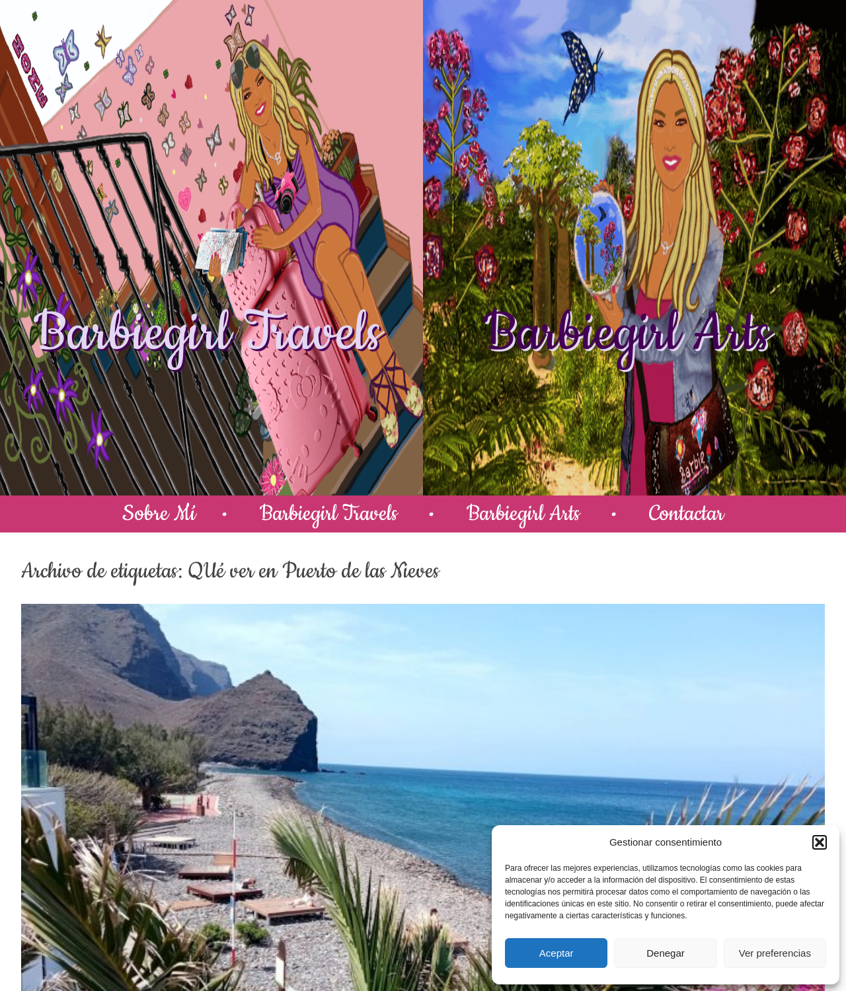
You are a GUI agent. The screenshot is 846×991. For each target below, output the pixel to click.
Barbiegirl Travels (207, 333)
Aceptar (556, 953)
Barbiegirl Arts (626, 333)
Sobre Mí (159, 514)
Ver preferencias (775, 953)
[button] (819, 842)
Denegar (665, 953)
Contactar (686, 514)
